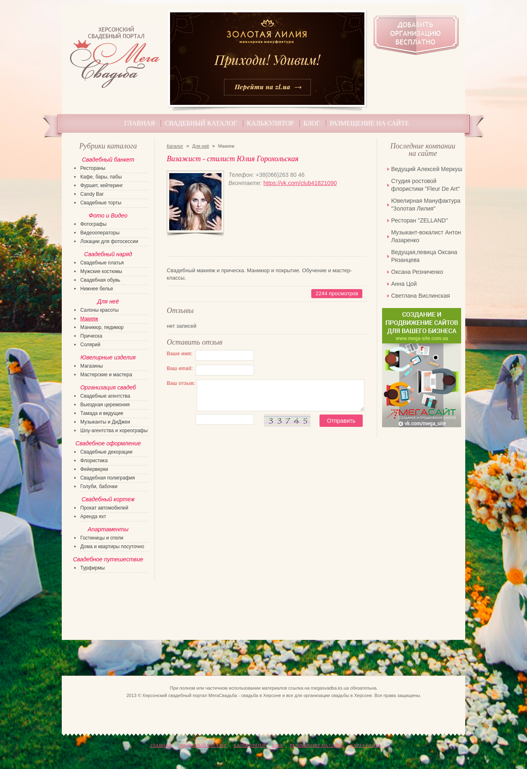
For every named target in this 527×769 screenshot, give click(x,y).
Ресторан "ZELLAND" (419, 220)
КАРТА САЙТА (365, 745)
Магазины (91, 366)
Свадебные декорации (106, 452)
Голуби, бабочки (98, 486)
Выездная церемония (105, 405)
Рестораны (92, 168)
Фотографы (93, 224)
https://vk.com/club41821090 (300, 183)
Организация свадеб (108, 387)
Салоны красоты (99, 310)
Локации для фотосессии (109, 241)
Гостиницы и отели (102, 538)
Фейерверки (94, 469)
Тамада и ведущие (101, 413)
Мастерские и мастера (106, 375)
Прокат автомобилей (104, 508)
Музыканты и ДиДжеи (105, 422)
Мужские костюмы (101, 271)
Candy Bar (92, 194)
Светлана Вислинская (420, 295)
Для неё (200, 146)
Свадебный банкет (108, 159)
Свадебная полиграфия (107, 478)
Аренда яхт (93, 516)
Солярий (90, 344)
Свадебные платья (102, 263)
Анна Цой (404, 283)
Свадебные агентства (105, 396)
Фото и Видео (108, 215)
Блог (311, 123)
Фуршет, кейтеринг (101, 185)
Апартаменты (108, 529)
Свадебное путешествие (108, 559)
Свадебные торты (100, 203)
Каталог (175, 146)
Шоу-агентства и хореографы (114, 430)
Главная (139, 123)
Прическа (91, 336)
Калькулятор (270, 123)
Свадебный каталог (201, 123)
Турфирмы (92, 568)
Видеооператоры (99, 233)
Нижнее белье (96, 289)
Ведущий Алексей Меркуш (426, 169)
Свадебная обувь (100, 280)
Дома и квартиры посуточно (112, 546)
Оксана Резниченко (417, 272)
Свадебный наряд (108, 254)
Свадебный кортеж (108, 499)
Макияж (89, 319)
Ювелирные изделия (107, 357)
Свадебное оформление (108, 443)
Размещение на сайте (369, 123)
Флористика (93, 460)
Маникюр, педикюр (102, 327)
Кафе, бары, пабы (101, 177)
